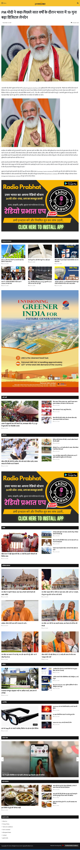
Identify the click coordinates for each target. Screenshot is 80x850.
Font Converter (6, 830)
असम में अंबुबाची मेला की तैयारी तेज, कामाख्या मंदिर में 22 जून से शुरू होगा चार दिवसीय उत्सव (19, 424)
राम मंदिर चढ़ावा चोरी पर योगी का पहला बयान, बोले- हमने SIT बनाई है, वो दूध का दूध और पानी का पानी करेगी (60, 593)
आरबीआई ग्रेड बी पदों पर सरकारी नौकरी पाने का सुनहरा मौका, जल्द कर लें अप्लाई (65, 670)
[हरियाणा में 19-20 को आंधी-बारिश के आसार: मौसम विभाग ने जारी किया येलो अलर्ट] (46, 450)
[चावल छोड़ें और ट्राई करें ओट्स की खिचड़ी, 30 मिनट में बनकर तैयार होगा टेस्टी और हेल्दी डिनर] (46, 788)
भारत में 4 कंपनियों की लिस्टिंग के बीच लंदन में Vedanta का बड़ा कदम (11, 283)
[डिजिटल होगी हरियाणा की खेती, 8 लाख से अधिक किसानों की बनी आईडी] (46, 442)
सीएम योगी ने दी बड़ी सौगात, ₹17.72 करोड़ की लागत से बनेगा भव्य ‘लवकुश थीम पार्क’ (59, 656)
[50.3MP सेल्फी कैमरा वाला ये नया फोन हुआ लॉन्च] (46, 717)
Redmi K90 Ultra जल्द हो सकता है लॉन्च (62, 722)
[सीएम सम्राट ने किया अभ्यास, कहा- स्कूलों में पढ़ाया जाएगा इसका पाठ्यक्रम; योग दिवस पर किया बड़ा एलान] (46, 404)
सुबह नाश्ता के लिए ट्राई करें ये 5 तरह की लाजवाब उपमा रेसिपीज (65, 803)
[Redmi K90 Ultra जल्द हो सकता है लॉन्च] (46, 725)
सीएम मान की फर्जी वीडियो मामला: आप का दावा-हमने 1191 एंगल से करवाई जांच (65, 541)
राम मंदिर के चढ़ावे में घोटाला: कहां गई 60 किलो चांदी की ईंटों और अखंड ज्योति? (19, 593)
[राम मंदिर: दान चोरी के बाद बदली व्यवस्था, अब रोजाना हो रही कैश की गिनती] (60, 610)
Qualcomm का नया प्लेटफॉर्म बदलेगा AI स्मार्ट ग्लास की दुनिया (65, 707)
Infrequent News (6, 832)
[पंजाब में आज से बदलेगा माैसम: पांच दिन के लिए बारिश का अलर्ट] (46, 550)
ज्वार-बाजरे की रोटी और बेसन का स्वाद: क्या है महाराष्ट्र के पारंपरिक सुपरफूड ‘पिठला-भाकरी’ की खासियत (65, 795)
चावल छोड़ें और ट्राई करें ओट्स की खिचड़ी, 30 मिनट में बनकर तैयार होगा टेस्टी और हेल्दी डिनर (64, 787)
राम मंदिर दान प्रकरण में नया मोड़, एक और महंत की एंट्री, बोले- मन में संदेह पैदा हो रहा (19, 656)
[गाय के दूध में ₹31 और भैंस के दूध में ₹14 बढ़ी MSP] (40, 251)
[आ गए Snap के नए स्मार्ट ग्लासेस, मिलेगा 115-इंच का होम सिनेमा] (19, 716)
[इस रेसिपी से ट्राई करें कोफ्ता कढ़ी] (19, 795)
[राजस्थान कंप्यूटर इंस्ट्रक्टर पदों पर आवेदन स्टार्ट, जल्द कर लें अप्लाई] (19, 678)
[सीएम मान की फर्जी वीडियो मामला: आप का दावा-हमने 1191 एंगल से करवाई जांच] (46, 542)
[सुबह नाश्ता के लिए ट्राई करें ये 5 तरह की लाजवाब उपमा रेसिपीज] (46, 804)
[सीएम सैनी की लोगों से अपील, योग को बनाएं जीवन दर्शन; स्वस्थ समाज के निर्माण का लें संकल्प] (46, 420)
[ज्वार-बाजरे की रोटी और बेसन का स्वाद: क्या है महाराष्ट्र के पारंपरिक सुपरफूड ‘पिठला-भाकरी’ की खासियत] (46, 796)
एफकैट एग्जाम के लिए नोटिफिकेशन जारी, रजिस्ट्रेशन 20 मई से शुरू (65, 678)
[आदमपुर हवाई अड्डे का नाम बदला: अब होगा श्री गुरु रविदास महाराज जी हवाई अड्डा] (46, 534)
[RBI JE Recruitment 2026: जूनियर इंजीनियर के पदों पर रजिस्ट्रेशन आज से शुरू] (46, 687)
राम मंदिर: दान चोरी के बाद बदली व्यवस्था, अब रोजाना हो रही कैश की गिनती (59, 624)
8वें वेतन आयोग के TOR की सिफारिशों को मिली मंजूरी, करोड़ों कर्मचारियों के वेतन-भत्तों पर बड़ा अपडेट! (67, 283)
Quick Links (5, 838)
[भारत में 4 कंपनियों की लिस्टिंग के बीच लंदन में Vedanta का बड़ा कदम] (13, 273)
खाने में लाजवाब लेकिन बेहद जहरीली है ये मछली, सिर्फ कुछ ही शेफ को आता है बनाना (26, 775)
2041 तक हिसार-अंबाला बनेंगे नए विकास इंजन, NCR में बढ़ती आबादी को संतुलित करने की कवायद (65, 456)
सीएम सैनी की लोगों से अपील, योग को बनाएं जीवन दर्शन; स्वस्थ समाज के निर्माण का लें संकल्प (65, 418)
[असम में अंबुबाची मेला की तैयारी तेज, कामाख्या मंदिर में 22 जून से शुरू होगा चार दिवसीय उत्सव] (19, 411)
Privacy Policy (5, 824)
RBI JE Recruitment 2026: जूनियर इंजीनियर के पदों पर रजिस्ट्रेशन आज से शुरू (65, 686)
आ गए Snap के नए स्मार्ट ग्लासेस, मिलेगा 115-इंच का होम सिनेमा (19, 728)
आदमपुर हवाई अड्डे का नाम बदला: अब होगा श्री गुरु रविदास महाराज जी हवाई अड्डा (65, 533)
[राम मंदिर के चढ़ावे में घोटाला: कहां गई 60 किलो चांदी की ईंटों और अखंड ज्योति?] (19, 579)
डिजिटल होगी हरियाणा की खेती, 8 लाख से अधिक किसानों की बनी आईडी (65, 440)
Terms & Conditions (7, 827)
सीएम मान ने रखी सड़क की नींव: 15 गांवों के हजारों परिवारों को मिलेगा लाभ (19, 555)
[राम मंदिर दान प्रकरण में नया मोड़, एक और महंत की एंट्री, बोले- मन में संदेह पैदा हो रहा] (19, 641)
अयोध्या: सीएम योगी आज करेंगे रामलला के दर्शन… (17, 623)
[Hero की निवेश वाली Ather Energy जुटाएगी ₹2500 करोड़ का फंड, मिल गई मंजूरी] (40, 273)
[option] (40, 759)
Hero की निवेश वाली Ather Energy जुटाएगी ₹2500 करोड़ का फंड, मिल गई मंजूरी (40, 283)
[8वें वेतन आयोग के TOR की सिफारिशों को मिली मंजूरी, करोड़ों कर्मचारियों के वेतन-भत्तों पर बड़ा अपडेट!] (67, 273)
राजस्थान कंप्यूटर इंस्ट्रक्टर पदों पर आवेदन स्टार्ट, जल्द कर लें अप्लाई (18, 691)
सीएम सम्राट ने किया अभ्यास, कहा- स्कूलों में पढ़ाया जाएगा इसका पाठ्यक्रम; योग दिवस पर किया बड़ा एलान (65, 402)
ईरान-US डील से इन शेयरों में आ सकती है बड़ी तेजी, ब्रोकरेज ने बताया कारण (12, 261)
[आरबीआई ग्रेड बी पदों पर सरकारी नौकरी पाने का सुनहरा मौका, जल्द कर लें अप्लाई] (46, 671)
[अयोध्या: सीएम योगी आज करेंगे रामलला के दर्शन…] (19, 610)
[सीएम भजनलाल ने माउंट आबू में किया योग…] (46, 412)
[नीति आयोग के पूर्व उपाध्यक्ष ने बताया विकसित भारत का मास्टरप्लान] (67, 251)
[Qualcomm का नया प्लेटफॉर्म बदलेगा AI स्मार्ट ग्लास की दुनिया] (46, 709)
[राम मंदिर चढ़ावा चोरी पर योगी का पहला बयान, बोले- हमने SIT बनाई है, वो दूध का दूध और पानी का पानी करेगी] (60, 579)
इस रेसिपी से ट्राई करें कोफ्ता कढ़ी (11, 807)
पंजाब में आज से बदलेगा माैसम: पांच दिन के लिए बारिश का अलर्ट (65, 549)
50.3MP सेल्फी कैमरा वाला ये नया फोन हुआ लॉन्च (63, 714)
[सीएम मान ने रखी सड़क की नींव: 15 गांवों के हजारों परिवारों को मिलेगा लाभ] (19, 541)
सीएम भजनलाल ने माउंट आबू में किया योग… (62, 410)
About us (4, 821)
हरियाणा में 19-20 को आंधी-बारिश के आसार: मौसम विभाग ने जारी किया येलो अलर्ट (65, 448)
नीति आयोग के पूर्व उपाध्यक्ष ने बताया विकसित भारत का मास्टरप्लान (66, 261)
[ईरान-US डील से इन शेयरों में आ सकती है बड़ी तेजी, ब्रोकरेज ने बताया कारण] (13, 251)
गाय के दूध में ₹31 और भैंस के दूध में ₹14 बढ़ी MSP (39, 260)
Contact (4, 835)
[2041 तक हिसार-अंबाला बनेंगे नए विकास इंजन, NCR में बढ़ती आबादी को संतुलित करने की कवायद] (46, 458)
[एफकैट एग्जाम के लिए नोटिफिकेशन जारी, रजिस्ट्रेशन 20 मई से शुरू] (46, 679)
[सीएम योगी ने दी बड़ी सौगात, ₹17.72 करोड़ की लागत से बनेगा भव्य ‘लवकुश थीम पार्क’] (60, 641)
